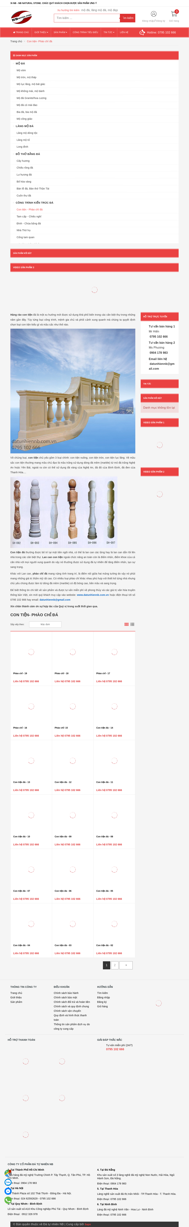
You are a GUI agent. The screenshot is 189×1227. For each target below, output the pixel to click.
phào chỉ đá (40, 573)
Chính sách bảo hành (66, 993)
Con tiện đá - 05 (104, 891)
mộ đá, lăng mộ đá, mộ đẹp (99, 10)
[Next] (125, 965)
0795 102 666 (158, 336)
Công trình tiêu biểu (85, 32)
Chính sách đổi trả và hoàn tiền (72, 1001)
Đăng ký (160, 21)
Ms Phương (156, 347)
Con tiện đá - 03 (63, 945)
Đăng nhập (148, 21)
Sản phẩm (60, 32)
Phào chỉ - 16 (20, 728)
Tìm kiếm (102, 993)
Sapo (88, 1224)
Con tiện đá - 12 (63, 782)
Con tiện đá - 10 (21, 836)
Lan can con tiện (53, 557)
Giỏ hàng (102, 1006)
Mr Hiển (154, 331)
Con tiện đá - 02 (104, 945)
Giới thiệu (41, 32)
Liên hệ (124, 32)
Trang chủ (21, 32)
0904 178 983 (158, 352)
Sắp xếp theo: (17, 624)
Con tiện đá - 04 (21, 945)
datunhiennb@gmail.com (55, 599)
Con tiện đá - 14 (104, 728)
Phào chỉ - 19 (20, 673)
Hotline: (161, 32)
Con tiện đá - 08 (104, 836)
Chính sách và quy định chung (71, 1006)
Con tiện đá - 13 (21, 782)
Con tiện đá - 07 (21, 891)
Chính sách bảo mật (65, 997)
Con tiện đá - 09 (63, 836)
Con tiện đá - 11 (104, 782)
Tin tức (109, 32)
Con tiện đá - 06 (63, 891)
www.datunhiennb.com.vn (93, 594)
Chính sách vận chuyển (67, 1010)
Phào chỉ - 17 (103, 673)
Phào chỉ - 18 (62, 673)
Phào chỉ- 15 (61, 728)
